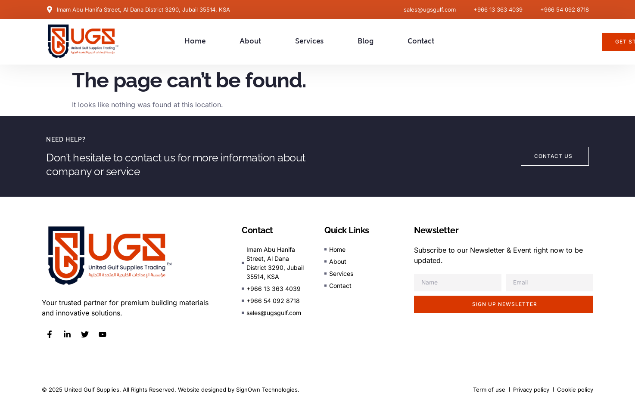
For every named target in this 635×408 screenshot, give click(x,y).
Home (194, 42)
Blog (366, 42)
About (250, 42)
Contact (421, 42)
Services (309, 42)
